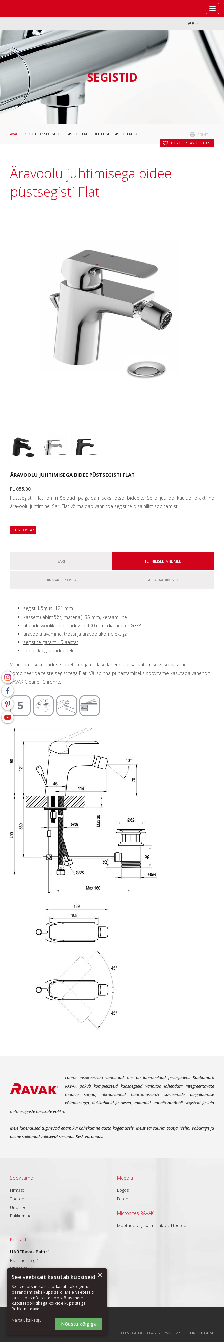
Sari (61, 561)
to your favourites (190, 143)
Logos (123, 1190)
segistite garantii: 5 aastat (50, 642)
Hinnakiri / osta (61, 579)
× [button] (99, 1275)
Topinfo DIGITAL (200, 1332)
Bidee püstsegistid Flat (111, 134)
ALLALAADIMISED (163, 579)
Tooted (34, 134)
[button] (30, 1320)
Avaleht (17, 134)
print (202, 134)
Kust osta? (23, 530)
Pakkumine (21, 1216)
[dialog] (57, 1301)
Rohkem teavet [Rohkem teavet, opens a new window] (26, 1309)
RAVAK (25, 8)
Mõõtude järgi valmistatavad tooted (151, 1225)
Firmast (17, 1190)
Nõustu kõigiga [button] (79, 1324)
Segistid (51, 134)
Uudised (18, 1207)
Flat (83, 134)
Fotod (122, 1198)
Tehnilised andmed (163, 561)
